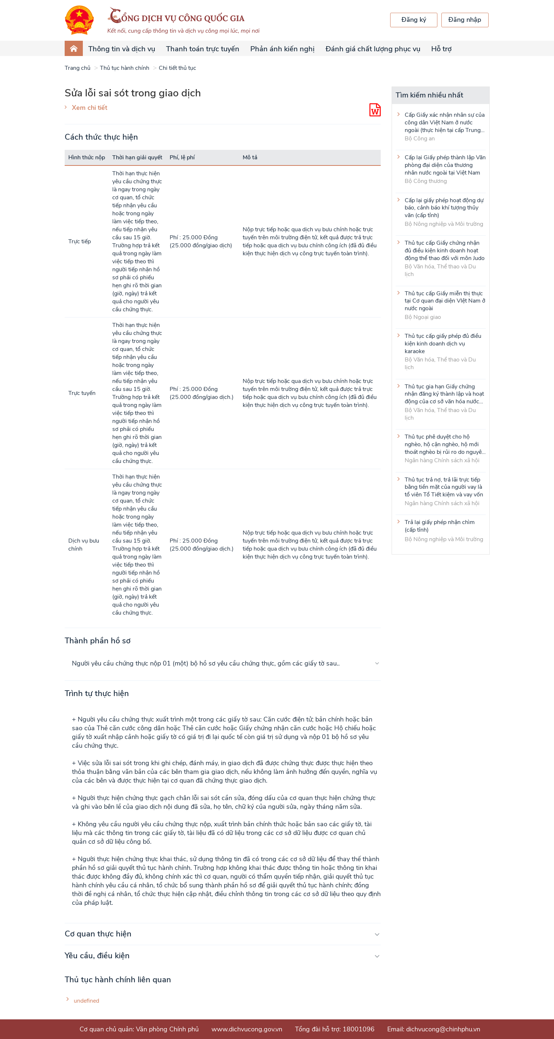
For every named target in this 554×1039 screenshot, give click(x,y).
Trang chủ (77, 68)
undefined (86, 1001)
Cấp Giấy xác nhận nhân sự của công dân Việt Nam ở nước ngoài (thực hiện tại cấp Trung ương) (445, 122)
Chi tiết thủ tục (177, 68)
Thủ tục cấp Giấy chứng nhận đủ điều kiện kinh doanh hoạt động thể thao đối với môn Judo (445, 250)
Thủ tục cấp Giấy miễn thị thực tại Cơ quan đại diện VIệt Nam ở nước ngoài (445, 301)
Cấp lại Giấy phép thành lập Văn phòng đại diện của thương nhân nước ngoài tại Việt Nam (445, 165)
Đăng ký (413, 19)
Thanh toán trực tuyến (202, 49)
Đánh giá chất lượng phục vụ (372, 49)
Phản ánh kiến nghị (282, 49)
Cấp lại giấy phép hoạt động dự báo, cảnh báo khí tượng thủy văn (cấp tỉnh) (444, 208)
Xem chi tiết (89, 107)
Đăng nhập (464, 19)
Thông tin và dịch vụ (121, 49)
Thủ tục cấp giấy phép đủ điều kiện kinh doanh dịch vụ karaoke (443, 343)
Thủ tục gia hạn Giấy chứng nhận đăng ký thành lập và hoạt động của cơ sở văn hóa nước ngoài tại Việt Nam (444, 394)
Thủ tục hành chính (124, 68)
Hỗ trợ (441, 49)
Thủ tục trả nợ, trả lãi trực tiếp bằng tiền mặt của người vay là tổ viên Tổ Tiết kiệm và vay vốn (444, 487)
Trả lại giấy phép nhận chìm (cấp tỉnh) (440, 526)
